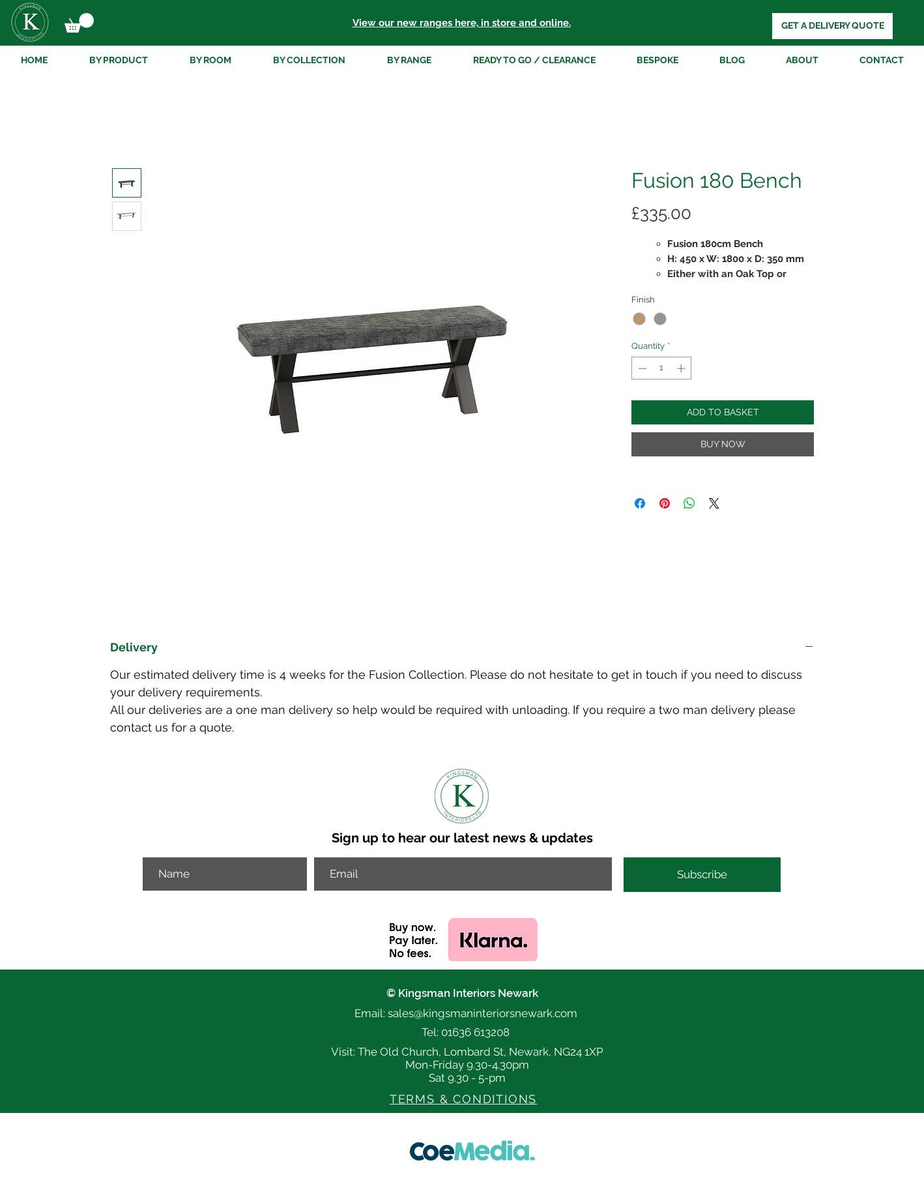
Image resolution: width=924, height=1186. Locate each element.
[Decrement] (641, 368)
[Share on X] (714, 503)
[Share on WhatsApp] (689, 503)
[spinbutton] (661, 368)
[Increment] (682, 368)
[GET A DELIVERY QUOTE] (832, 26)
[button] (79, 23)
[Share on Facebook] (640, 503)
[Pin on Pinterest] (664, 503)
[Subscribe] (702, 874)
